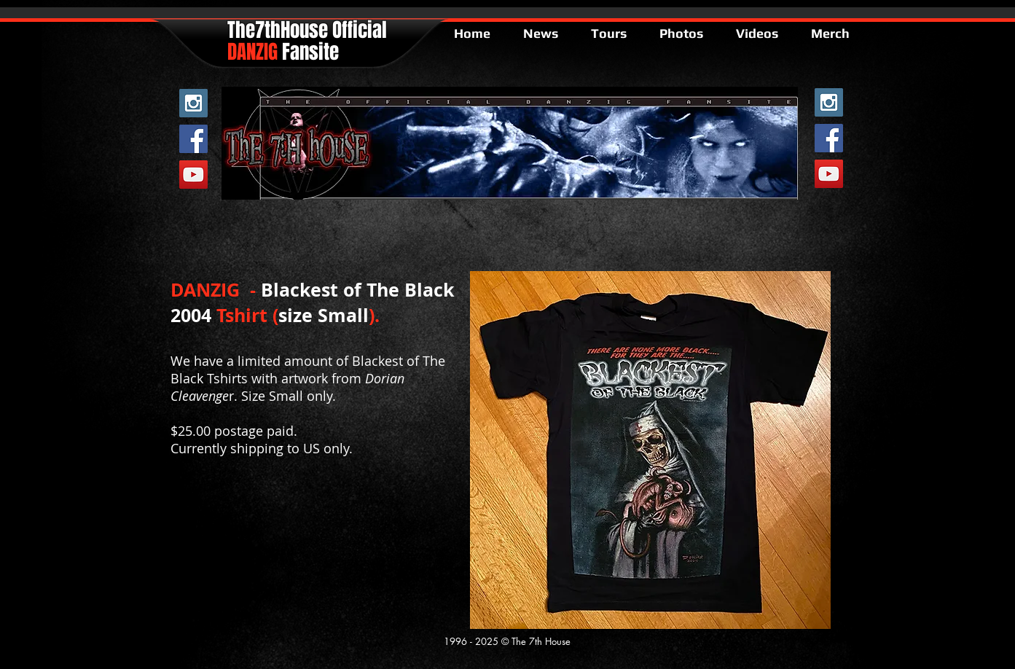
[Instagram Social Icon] (193, 103)
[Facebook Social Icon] (193, 139)
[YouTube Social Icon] (193, 174)
